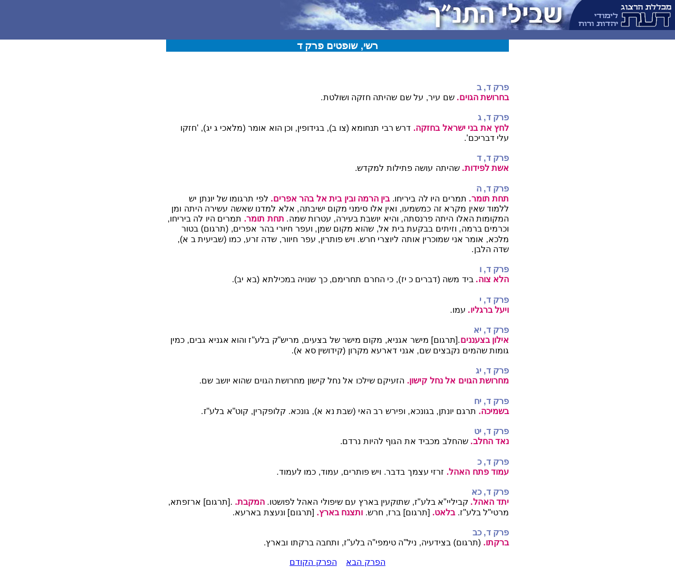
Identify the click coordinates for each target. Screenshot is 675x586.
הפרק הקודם (313, 562)
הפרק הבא (365, 562)
